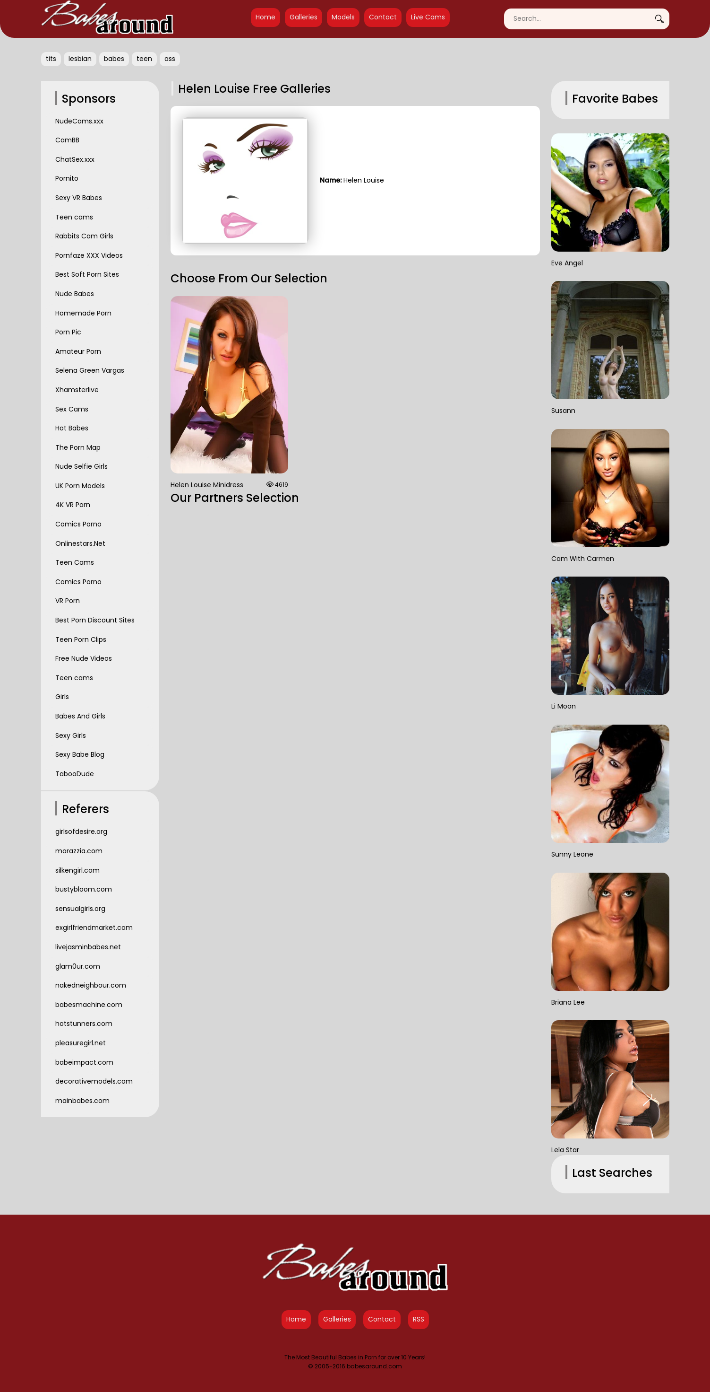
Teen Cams (74, 562)
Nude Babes (74, 293)
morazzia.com (79, 851)
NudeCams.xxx (79, 121)
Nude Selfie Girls (81, 466)
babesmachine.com (88, 1004)
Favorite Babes (615, 98)
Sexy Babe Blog (79, 754)
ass (169, 58)
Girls (62, 696)
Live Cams (428, 17)
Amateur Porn (78, 351)
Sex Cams (71, 409)
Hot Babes (71, 428)
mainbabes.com (82, 1100)
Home (265, 17)
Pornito (66, 178)
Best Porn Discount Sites (95, 620)
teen (144, 58)
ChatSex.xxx (74, 159)
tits (51, 58)
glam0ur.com (77, 966)
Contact (383, 17)
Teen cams (74, 217)
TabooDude (74, 774)
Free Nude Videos (83, 658)
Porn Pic (68, 332)
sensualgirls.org (80, 908)
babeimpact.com (84, 1062)
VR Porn (67, 600)
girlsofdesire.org (81, 831)
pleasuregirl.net (80, 1043)
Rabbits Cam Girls (84, 236)
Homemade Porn (83, 313)
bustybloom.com (83, 889)
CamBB (67, 140)
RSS (418, 1319)
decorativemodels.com (94, 1081)
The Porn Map (78, 447)
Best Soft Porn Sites (87, 274)
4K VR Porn (72, 504)
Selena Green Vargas (89, 370)
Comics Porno (78, 524)
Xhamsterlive (77, 389)
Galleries (303, 17)
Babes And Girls (80, 716)
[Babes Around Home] (107, 19)
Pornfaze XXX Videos (89, 255)
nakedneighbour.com (90, 985)
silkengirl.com (77, 870)
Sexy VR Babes (78, 197)
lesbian (80, 58)
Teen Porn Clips (80, 639)
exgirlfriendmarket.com (94, 927)
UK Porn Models (80, 485)
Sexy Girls (70, 735)
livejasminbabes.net (88, 947)
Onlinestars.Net (80, 543)
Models (343, 17)
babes (114, 58)
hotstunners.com (83, 1023)
